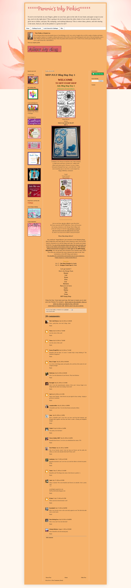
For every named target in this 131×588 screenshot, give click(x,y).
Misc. (62, 28)
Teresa (51, 330)
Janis (50, 480)
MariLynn (51, 373)
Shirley (66, 290)
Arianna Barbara (53, 529)
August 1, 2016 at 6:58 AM (65, 529)
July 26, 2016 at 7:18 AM (59, 330)
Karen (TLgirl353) (54, 350)
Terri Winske (52, 447)
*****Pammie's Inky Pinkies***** (59, 8)
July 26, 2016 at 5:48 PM (62, 447)
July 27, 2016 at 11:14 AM (60, 470)
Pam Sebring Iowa (54, 519)
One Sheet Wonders (65, 263)
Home (27, 28)
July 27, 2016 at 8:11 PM (60, 498)
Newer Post (48, 577)
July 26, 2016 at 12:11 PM (58, 394)
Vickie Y (51, 428)
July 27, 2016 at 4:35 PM (58, 480)
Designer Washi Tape (66, 265)
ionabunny (52, 459)
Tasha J (51, 470)
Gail (66, 275)
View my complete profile (34, 42)
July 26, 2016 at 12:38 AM (65, 321)
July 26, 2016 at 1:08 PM (64, 405)
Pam (61, 286)
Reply (50, 325)
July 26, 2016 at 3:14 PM (60, 428)
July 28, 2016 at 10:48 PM (65, 519)
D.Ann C (51, 498)
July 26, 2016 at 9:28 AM (61, 373)
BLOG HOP (52, 311)
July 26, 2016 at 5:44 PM (67, 438)
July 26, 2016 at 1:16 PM (59, 415)
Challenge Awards (36, 28)
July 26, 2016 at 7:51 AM (65, 350)
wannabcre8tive (53, 405)
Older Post (83, 577)
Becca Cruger (52, 361)
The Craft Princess (54, 321)
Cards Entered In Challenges (50, 28)
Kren (65, 279)
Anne (50, 415)
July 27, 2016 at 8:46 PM (61, 508)
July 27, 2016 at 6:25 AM (61, 459)
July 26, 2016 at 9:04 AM (63, 361)
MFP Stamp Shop (65, 296)
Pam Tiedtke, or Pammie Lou (42, 33)
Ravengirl (51, 382)
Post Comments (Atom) (57, 580)
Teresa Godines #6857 (54, 438)
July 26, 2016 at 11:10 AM (61, 382)
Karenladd (52, 508)
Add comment (49, 537)
